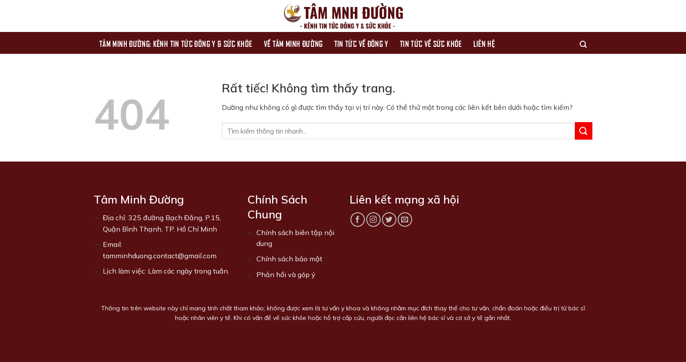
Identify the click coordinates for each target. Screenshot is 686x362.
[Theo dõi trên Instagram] (373, 219)
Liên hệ (484, 43)
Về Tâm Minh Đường (293, 43)
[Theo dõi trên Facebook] (357, 219)
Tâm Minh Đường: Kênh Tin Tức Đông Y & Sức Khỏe (175, 43)
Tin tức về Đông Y (361, 43)
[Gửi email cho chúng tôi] (405, 219)
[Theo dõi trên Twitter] (389, 219)
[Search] (583, 43)
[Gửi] (583, 130)
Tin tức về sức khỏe (431, 43)
